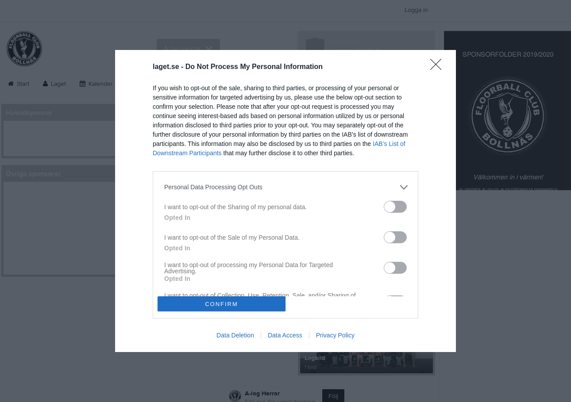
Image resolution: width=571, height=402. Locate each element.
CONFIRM (221, 304)
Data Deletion (235, 335)
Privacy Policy (335, 335)
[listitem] (285, 187)
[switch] (395, 207)
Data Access (285, 335)
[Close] (438, 67)
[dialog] (285, 201)
